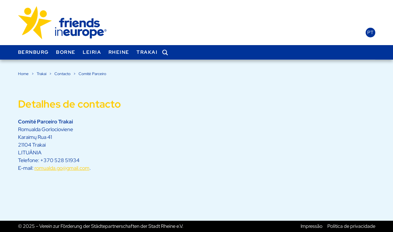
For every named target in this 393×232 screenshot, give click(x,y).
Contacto (62, 73)
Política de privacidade (351, 226)
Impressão (312, 226)
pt (370, 32)
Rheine (118, 52)
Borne (66, 52)
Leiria (92, 52)
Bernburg (33, 52)
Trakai (146, 52)
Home (23, 73)
